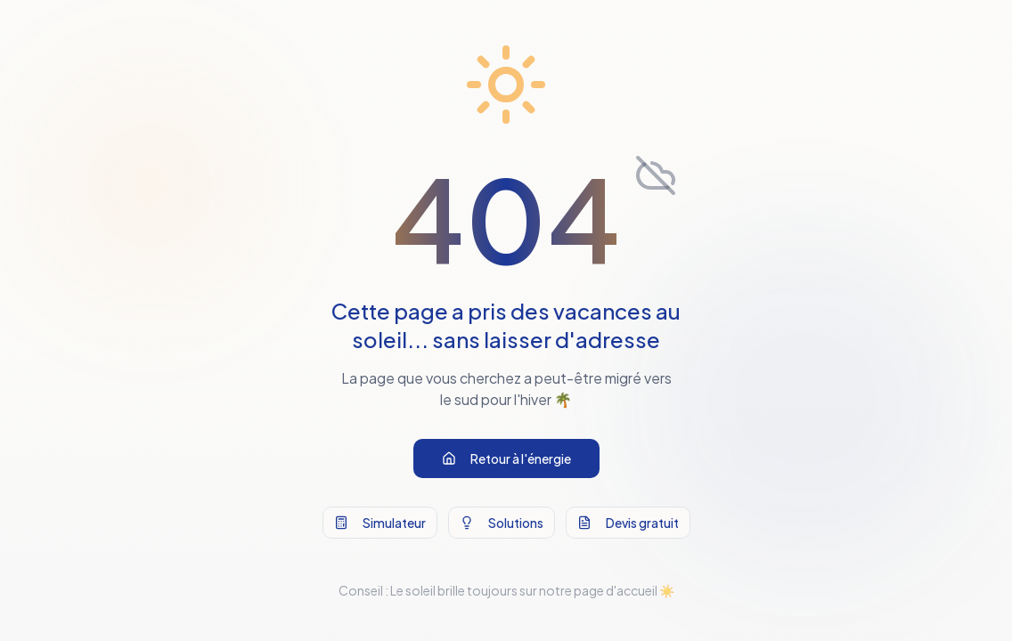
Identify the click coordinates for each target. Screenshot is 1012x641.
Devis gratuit (628, 523)
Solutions (501, 523)
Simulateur (380, 523)
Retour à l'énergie (506, 459)
